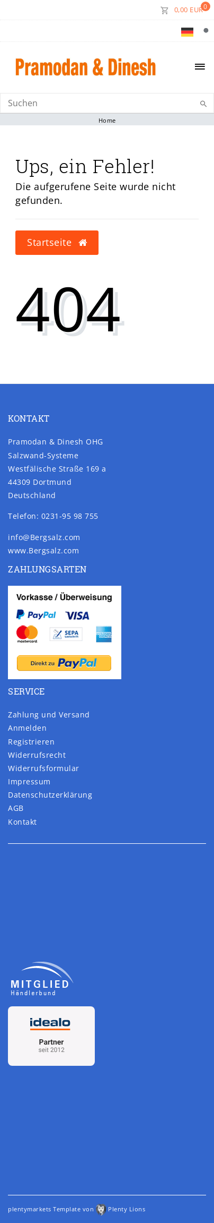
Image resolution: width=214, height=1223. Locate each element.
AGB (16, 808)
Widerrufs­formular (43, 768)
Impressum (29, 781)
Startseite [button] (57, 242)
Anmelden (27, 728)
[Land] (187, 30)
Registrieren (31, 742)
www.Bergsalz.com (43, 550)
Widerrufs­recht (37, 755)
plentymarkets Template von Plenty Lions (76, 1209)
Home (107, 120)
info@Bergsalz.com (44, 537)
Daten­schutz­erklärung (50, 795)
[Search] (107, 103)
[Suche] (206, 30)
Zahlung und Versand (49, 714)
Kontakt (22, 822)
